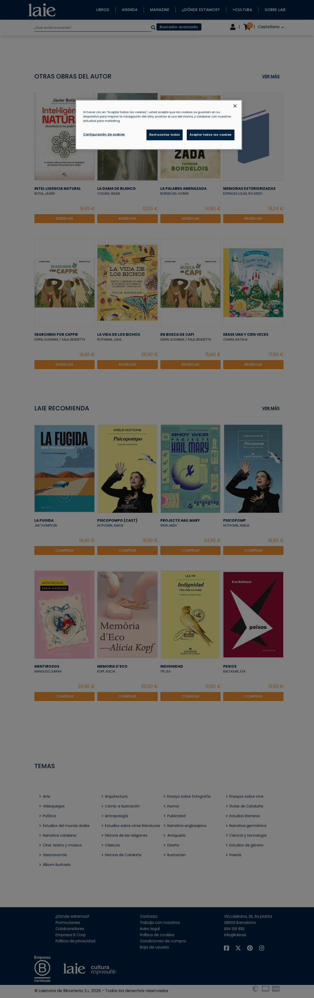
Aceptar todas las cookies (211, 135)
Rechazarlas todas (164, 135)
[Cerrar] (235, 106)
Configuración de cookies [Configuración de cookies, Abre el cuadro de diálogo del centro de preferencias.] (104, 134)
